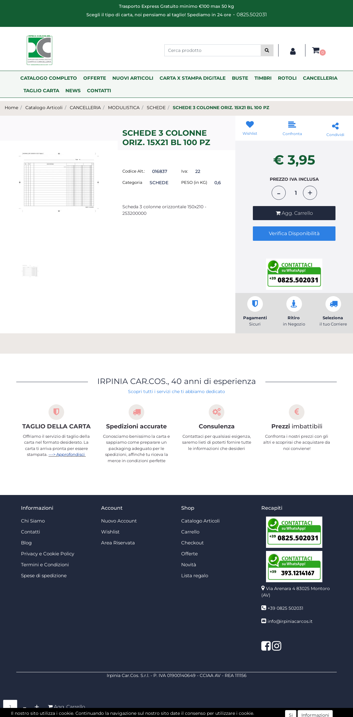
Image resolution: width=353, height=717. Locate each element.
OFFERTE (94, 78)
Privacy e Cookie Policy (47, 554)
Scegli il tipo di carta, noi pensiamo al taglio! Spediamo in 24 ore (158, 15)
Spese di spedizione (44, 575)
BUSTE (240, 78)
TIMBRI (263, 78)
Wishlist (110, 532)
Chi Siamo (33, 521)
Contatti (30, 532)
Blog (26, 543)
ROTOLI (287, 78)
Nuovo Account (119, 521)
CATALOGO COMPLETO (48, 78)
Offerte (189, 554)
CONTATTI (99, 90)
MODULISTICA (124, 107)
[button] (267, 50)
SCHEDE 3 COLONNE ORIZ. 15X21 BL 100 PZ (221, 107)
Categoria (132, 182)
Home (11, 107)
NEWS (73, 90)
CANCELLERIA (320, 78)
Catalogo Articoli (44, 107)
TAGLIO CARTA (41, 90)
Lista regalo (194, 575)
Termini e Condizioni (45, 565)
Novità (188, 565)
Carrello (190, 532)
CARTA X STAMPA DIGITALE (193, 78)
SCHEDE (156, 107)
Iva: (184, 171)
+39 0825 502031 (285, 608)
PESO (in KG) (194, 182)
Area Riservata (118, 543)
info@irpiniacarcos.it (290, 621)
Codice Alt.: (133, 171)
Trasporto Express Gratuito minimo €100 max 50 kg (176, 6)
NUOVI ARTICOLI (132, 78)
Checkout (192, 543)
